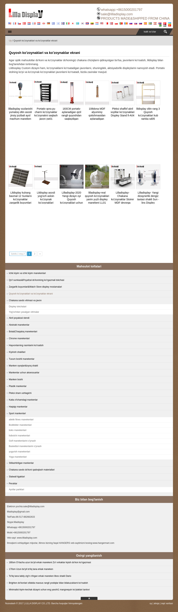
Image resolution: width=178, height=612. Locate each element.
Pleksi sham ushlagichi (20, 393)
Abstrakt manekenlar (19, 325)
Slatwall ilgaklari (17, 476)
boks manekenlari (17, 430)
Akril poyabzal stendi (19, 318)
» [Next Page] (40, 253)
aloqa (156, 603)
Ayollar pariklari (16, 489)
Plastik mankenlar (18, 386)
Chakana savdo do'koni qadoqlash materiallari (32, 469)
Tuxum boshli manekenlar (21, 359)
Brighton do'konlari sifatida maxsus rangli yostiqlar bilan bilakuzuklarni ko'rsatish (48, 583)
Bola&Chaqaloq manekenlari (23, 331)
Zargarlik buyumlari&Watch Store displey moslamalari (35, 286)
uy (150, 603)
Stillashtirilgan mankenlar (21, 463)
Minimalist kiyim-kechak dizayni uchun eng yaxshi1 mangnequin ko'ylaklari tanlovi (49, 589)
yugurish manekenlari (19, 451)
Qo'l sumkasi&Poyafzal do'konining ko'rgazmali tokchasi (36, 280)
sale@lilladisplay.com (117, 14)
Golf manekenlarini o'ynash (22, 441)
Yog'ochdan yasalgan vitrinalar (24, 312)
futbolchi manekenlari (19, 435)
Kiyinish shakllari (17, 352)
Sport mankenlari (17, 413)
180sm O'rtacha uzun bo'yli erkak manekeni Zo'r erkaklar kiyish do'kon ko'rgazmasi (50, 562)
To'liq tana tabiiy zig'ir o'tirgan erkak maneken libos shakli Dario (40, 576)
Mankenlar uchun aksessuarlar (24, 372)
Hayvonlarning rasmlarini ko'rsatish (26, 345)
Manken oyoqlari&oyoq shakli (23, 365)
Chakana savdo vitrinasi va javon (25, 300)
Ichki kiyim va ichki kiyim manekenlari (27, 273)
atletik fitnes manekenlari (21, 419)
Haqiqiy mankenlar (18, 406)
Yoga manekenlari (18, 457)
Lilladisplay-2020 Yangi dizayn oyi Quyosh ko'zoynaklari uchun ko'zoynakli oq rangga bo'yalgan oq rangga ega (71, 202)
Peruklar (13, 483)
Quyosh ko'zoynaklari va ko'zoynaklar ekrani (31, 293)
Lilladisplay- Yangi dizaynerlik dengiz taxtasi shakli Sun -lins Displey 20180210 (148, 199)
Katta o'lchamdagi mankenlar (23, 399)
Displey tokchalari (17, 306)
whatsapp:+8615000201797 (121, 10)
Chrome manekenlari (19, 338)
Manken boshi (16, 379)
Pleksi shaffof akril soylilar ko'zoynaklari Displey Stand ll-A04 (123, 112)
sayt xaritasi (167, 603)
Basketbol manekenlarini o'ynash (25, 446)
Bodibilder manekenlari (20, 425)
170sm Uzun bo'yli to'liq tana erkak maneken (31, 569)
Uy (10, 40)
